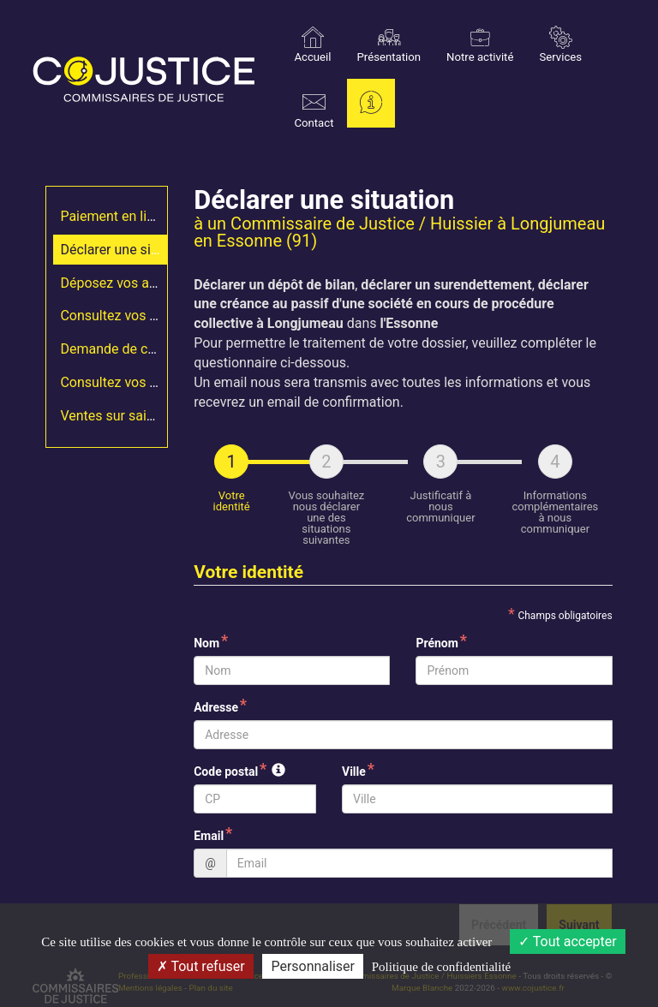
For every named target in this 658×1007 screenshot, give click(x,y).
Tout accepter (567, 941)
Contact (313, 110)
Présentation (389, 45)
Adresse (216, 707)
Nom (206, 643)
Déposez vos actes (117, 283)
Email (209, 836)
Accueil (312, 45)
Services (560, 45)
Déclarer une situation (126, 249)
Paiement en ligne (114, 216)
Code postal (226, 771)
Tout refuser (201, 966)
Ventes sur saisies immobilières (157, 416)
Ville (354, 771)
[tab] (231, 495)
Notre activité (479, 45)
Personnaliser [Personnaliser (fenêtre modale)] (313, 966)
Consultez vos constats (131, 382)
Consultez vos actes (121, 315)
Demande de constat (123, 349)
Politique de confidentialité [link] (441, 967)
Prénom (437, 643)
